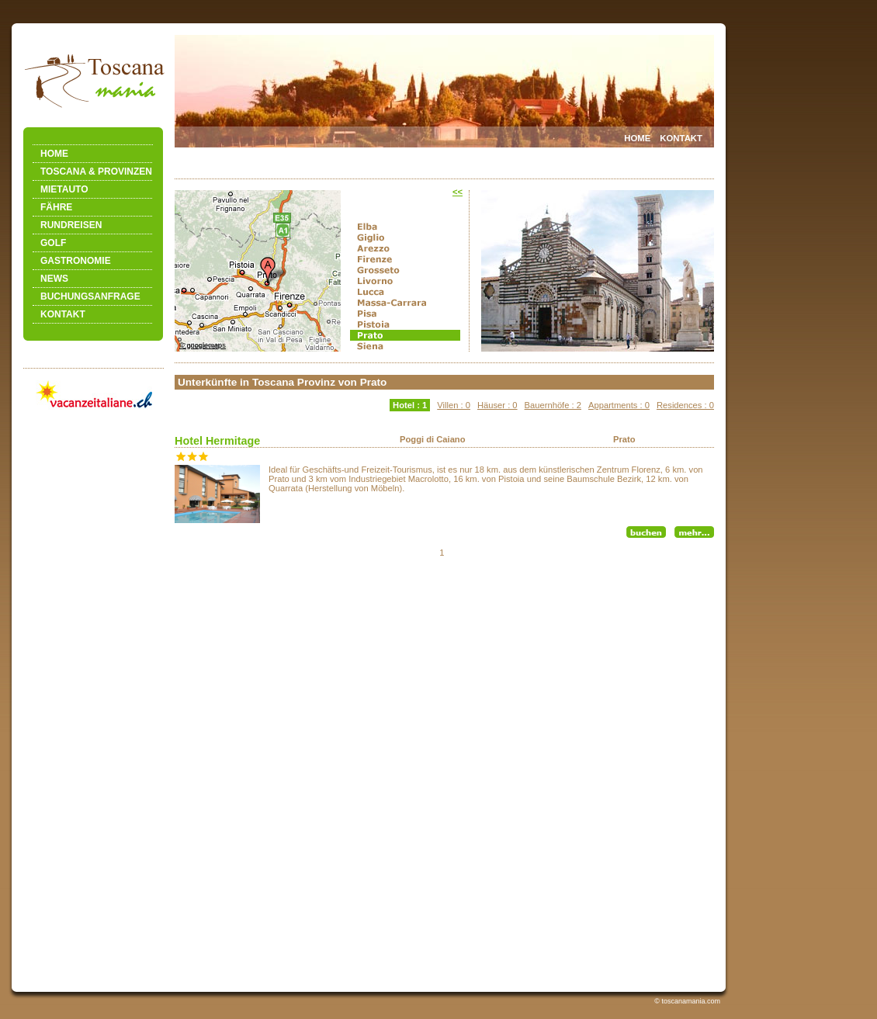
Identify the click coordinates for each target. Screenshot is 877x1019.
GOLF (53, 242)
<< (457, 191)
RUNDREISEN (71, 225)
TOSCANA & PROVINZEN (96, 171)
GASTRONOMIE (75, 260)
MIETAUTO (64, 189)
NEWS (54, 278)
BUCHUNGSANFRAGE (90, 296)
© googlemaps (202, 345)
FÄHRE (56, 207)
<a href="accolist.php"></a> (444, 677)
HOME (54, 153)
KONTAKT (62, 314)
